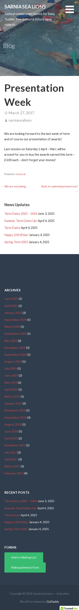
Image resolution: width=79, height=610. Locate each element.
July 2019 (10, 368)
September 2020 (15, 354)
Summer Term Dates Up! (20, 221)
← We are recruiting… (14, 186)
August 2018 (13, 424)
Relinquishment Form (25, 567)
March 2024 (12, 326)
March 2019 (12, 396)
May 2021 (10, 340)
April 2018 (11, 438)
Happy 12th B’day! (16, 235)
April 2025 (11, 306)
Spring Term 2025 (16, 242)
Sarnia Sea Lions (25, 6)
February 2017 (13, 473)
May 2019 (10, 382)
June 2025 (11, 298)
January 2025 (13, 312)
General (20, 174)
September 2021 (15, 333)
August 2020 (13, 361)
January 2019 (13, 403)
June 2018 (11, 431)
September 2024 (15, 319)
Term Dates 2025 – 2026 (20, 213)
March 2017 (12, 466)
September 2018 (15, 417)
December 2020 (14, 347)
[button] (72, 12)
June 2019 (11, 375)
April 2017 (11, 459)
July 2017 (10, 452)
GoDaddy (53, 601)
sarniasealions (20, 120)
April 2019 (11, 389)
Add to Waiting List (23, 557)
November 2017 (14, 445)
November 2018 (14, 410)
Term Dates (12, 227)
